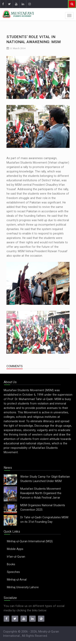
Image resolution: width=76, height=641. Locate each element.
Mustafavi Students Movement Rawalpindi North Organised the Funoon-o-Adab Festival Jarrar (40, 493)
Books (11, 564)
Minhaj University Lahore (23, 587)
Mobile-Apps (15, 549)
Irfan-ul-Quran (16, 556)
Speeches (13, 572)
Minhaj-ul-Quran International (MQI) (30, 541)
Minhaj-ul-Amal (17, 579)
